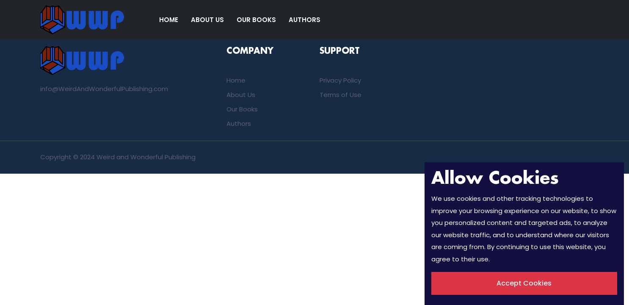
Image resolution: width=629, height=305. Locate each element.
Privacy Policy (340, 80)
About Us (207, 19)
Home (168, 19)
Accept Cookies (524, 283)
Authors (304, 19)
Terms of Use (340, 94)
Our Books (256, 19)
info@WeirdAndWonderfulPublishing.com (104, 88)
